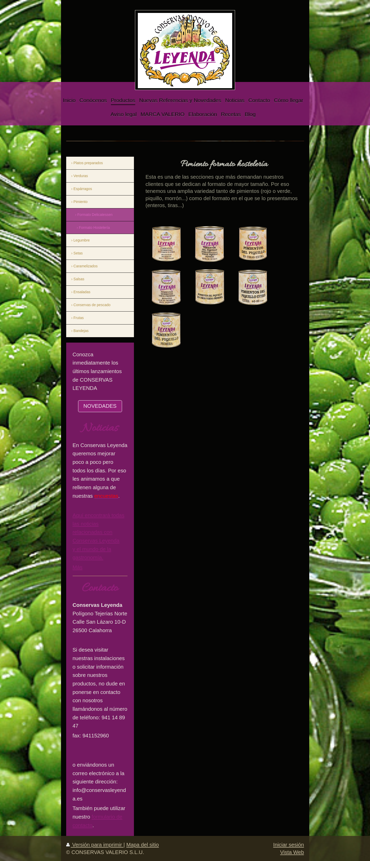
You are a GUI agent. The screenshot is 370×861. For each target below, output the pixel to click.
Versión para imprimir (95, 845)
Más (78, 567)
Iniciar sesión (288, 845)
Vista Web (292, 852)
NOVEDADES (100, 406)
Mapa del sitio (142, 845)
